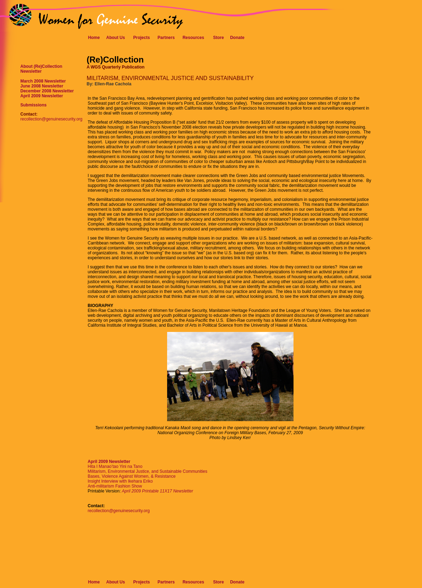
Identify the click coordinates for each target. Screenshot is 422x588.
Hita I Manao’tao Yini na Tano (115, 466)
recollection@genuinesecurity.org (51, 119)
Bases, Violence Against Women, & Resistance (132, 476)
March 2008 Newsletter (43, 81)
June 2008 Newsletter (41, 86)
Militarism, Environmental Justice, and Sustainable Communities (147, 471)
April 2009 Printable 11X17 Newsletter (157, 491)
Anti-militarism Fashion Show (115, 486)
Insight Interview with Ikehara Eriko (120, 481)
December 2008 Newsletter (47, 91)
